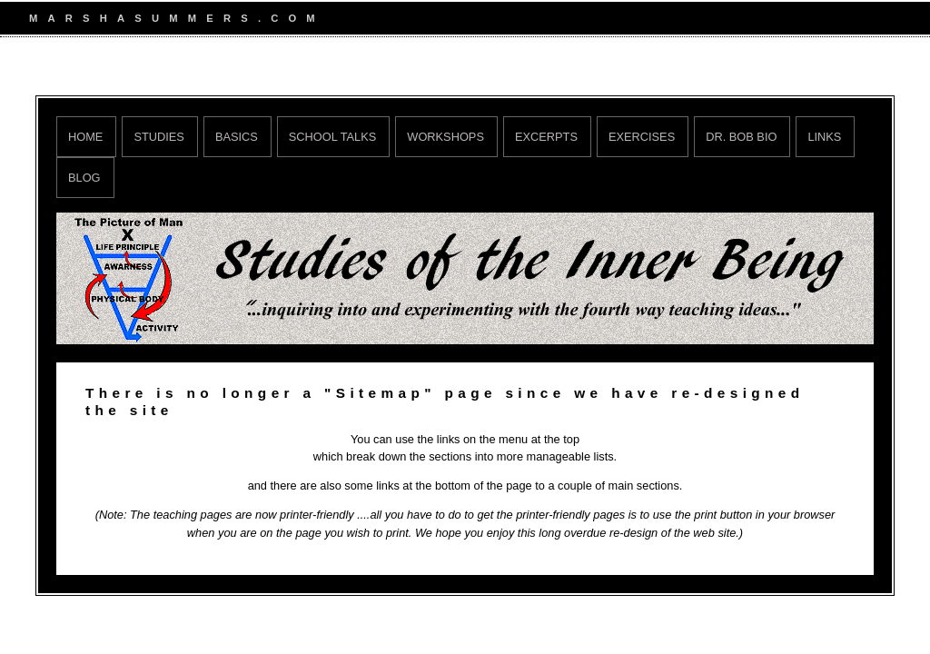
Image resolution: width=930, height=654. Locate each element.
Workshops (445, 137)
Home (85, 137)
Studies (158, 137)
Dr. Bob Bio (741, 137)
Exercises (641, 137)
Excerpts (546, 137)
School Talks (332, 137)
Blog (84, 177)
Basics (236, 137)
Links (824, 137)
